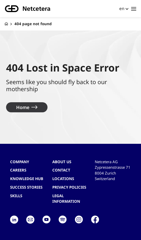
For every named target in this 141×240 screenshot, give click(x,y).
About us (61, 161)
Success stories (26, 187)
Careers (18, 170)
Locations (63, 178)
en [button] (121, 8)
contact (61, 170)
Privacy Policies (69, 187)
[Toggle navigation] (133, 8)
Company (19, 161)
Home (22, 107)
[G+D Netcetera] (6, 24)
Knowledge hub (26, 178)
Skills (16, 195)
